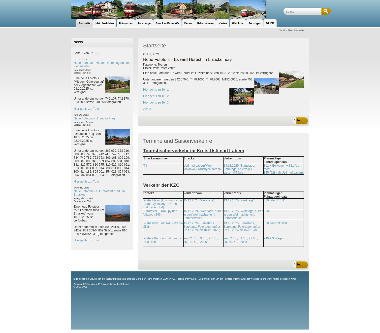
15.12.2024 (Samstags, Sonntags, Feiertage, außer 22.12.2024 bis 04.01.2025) (202, 227)
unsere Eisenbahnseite (177, 9)
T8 (145, 165)
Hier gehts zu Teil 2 (156, 96)
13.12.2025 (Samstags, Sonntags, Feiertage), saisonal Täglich (239, 169)
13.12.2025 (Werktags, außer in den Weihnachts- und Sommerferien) (243, 214)
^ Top (297, 120)
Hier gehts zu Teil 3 (156, 102)
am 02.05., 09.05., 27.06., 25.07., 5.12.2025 (201, 240)
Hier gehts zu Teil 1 (156, 89)
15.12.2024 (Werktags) (199, 200)
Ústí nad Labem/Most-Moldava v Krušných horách (202, 167)
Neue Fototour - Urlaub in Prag (94, 118)
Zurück (147, 109)
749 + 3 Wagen (274, 238)
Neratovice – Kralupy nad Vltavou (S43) (160, 212)
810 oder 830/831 (275, 223)
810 (266, 211)
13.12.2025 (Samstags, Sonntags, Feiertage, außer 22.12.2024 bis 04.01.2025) (242, 227)
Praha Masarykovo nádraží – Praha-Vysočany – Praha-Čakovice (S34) (162, 204)
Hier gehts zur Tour (86, 109)
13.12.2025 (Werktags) (239, 200)
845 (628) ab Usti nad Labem (283, 172)
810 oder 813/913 (275, 200)
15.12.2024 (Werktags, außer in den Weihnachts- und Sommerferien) (203, 214)
